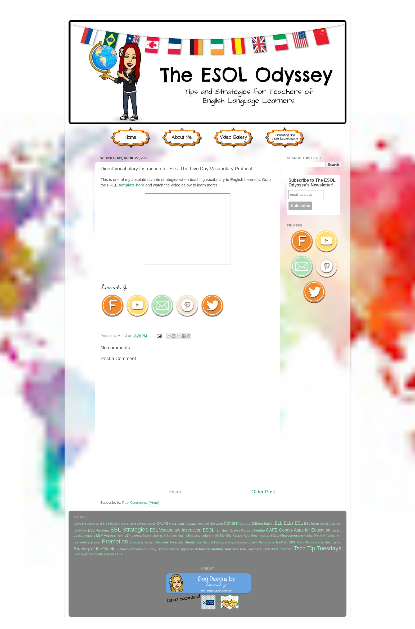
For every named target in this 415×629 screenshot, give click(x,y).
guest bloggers (84, 535)
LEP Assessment (109, 535)
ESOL (208, 530)
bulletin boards (146, 523)
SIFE (292, 542)
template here (131, 185)
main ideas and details (194, 535)
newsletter (306, 535)
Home (175, 491)
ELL (278, 523)
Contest (231, 523)
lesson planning (153, 535)
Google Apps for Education (304, 530)
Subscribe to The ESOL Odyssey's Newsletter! (312, 182)
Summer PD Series (129, 549)
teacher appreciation (183, 549)
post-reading (82, 542)
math (215, 535)
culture (245, 523)
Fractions (247, 530)
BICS (106, 523)
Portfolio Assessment (327, 535)
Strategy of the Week (94, 548)
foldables (234, 530)
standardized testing (328, 542)
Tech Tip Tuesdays (317, 548)
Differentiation (263, 523)
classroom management (186, 523)
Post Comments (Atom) (140, 503)
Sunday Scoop (156, 549)
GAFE (272, 530)
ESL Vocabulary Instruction (175, 530)
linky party (170, 535)
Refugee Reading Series (175, 542)
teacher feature (211, 549)
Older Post (263, 491)
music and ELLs (269, 535)
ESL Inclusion (314, 523)
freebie (259, 530)
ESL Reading (98, 530)
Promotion (115, 541)
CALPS (162, 523)
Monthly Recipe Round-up (239, 535)
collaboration (214, 523)
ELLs (289, 523)
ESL (299, 523)
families (221, 530)
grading (336, 530)
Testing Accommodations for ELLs (98, 554)
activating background (88, 523)
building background (123, 523)
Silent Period (305, 542)
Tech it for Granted (277, 549)
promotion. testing (141, 542)
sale (199, 542)
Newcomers (289, 535)
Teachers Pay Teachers (242, 549)
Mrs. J (123, 336)
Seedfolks (281, 542)
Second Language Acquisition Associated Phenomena (238, 542)
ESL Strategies (129, 529)
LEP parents (133, 535)
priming (95, 542)
